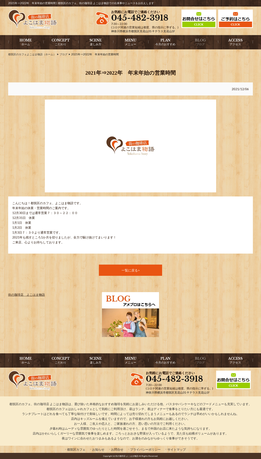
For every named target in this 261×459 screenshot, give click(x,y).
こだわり (61, 42)
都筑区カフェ (76, 449)
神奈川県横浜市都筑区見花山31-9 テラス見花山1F (143, 31)
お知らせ (98, 449)
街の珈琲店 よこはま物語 (26, 294)
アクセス (235, 42)
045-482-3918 (139, 18)
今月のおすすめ (165, 42)
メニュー (130, 42)
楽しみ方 (96, 42)
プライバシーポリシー (145, 449)
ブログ (200, 42)
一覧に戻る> (131, 270)
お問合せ (117, 449)
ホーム (26, 42)
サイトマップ (176, 449)
